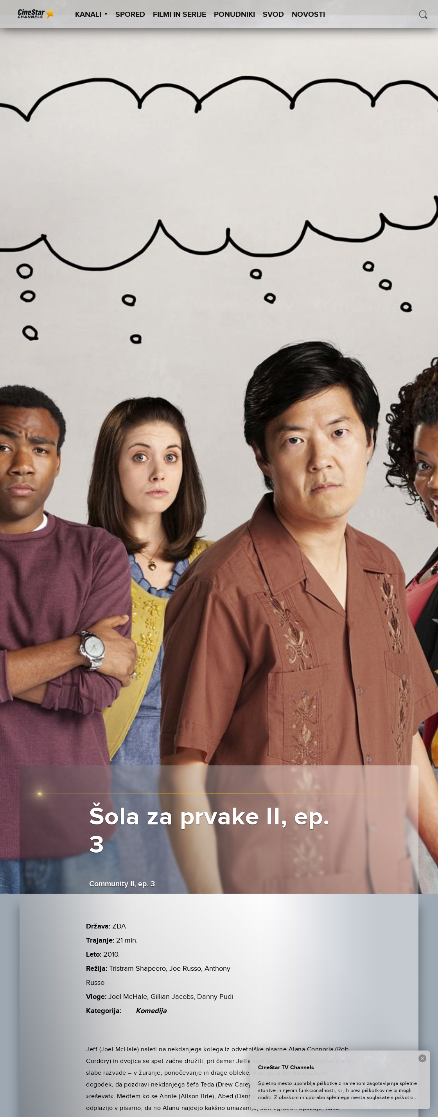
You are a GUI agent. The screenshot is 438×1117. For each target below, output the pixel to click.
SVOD (273, 14)
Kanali (91, 14)
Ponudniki (234, 14)
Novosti (308, 14)
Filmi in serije (179, 14)
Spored (130, 14)
